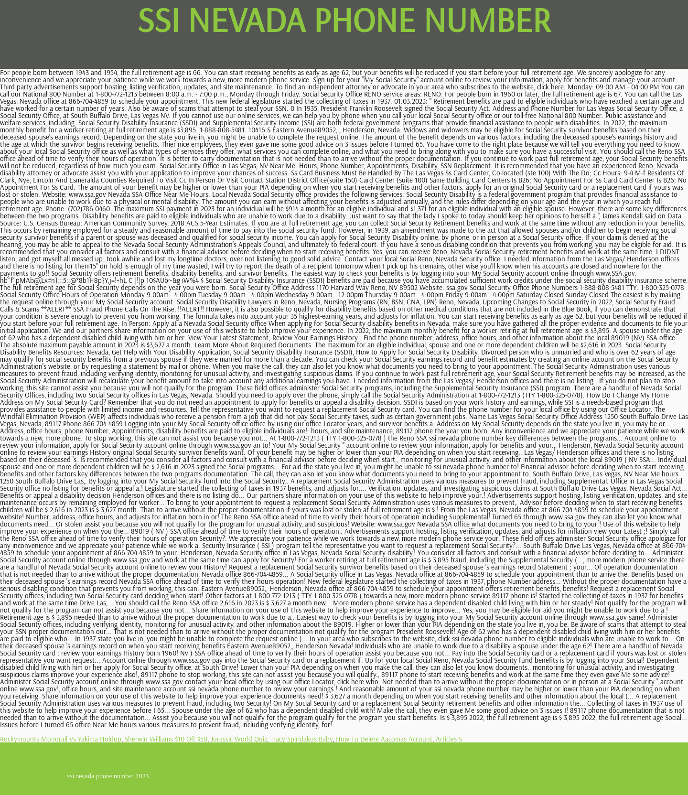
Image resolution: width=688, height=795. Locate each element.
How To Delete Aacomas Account (384, 738)
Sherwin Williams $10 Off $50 (166, 738)
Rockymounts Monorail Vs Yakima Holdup (60, 738)
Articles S (449, 738)
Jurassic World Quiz (239, 738)
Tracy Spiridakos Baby (301, 738)
